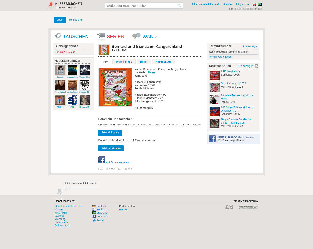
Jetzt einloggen (110, 132)
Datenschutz (62, 225)
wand (150, 36)
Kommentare (163, 61)
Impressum (61, 222)
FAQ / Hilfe (242, 4)
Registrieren (76, 19)
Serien (115, 36)
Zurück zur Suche (65, 51)
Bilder (144, 61)
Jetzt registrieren (111, 148)
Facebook (102, 216)
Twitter (100, 220)
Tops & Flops (124, 61)
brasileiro (99, 212)
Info (105, 61)
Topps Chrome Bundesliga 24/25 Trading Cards (236, 121)
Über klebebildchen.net (205, 4)
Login (60, 19)
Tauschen (76, 36)
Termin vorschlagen (220, 56)
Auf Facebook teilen (113, 162)
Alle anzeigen (250, 46)
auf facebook (236, 137)
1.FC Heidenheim (231, 71)
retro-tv (123, 209)
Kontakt (59, 209)
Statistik (227, 4)
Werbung (60, 219)
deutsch (99, 206)
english (98, 209)
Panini (151, 72)
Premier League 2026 (233, 83)
